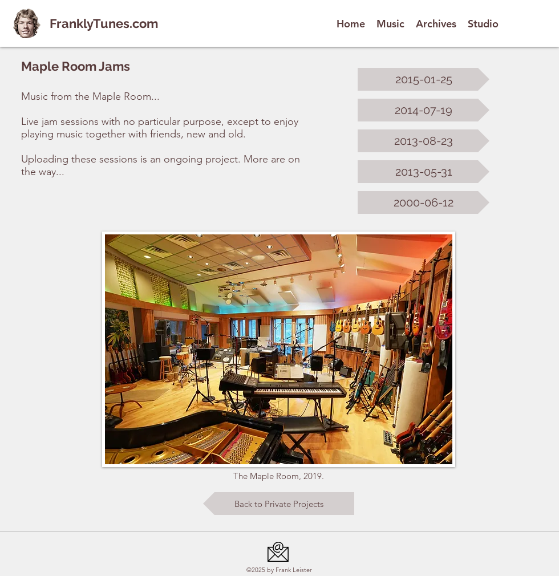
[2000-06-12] (423, 202)
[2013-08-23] (423, 140)
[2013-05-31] (423, 171)
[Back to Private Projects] (278, 503)
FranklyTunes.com (104, 23)
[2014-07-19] (423, 110)
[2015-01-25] (423, 79)
